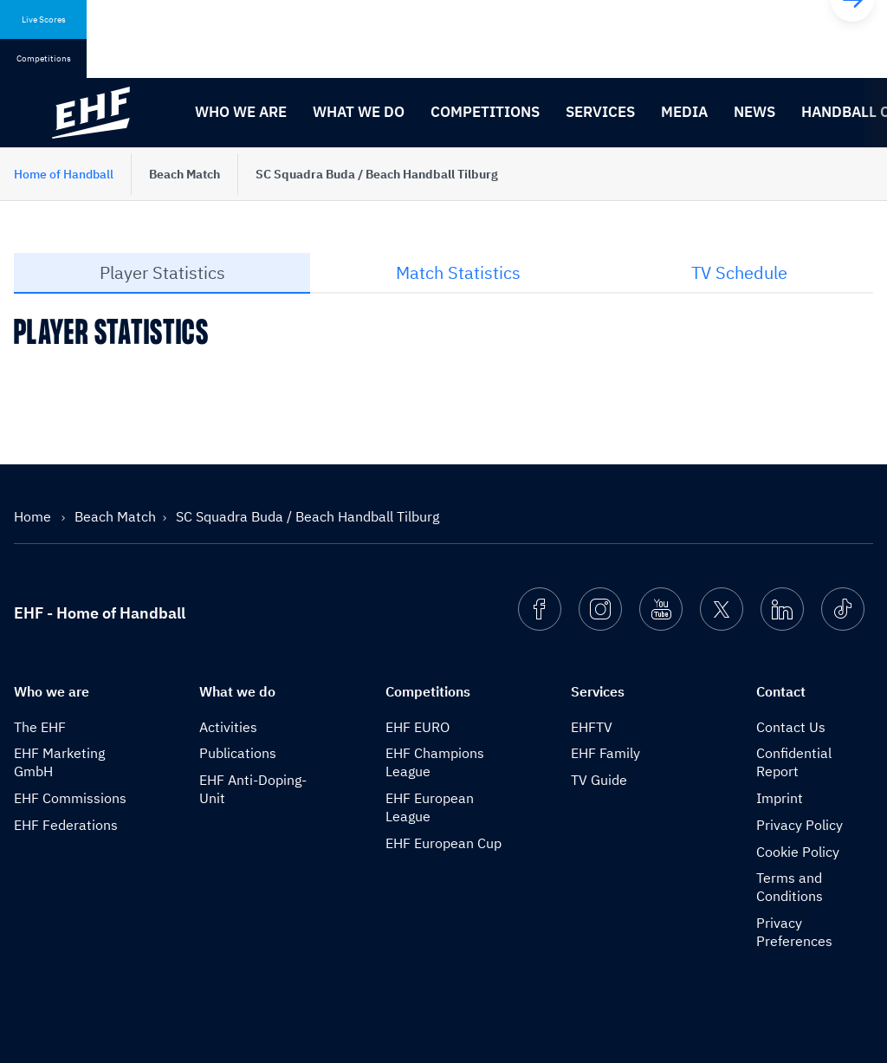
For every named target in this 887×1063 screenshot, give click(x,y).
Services (600, 111)
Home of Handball (63, 174)
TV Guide (599, 779)
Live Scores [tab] (44, 19)
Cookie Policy (797, 851)
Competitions (485, 111)
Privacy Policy (799, 824)
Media (684, 111)
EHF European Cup (443, 843)
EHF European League (429, 807)
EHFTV (591, 727)
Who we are (241, 111)
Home (34, 516)
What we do (359, 111)
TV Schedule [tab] (739, 272)
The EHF (40, 727)
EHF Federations (66, 824)
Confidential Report (794, 762)
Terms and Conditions (789, 886)
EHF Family (605, 753)
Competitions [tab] (43, 58)
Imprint (779, 798)
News (754, 111)
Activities (228, 727)
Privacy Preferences (794, 932)
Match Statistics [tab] (458, 272)
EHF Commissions (70, 798)
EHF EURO (417, 727)
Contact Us (790, 727)
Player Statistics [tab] (162, 272)
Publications (237, 753)
